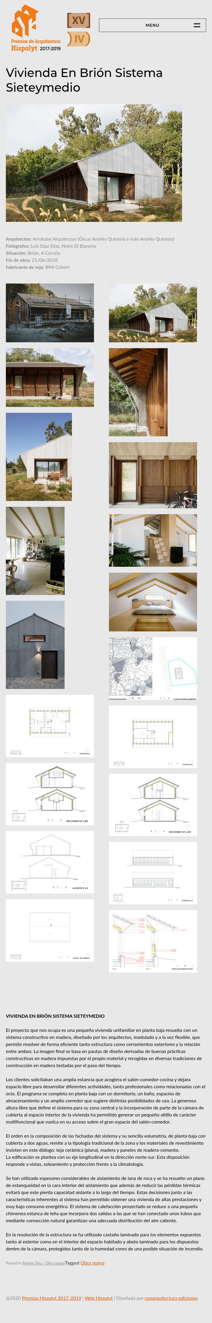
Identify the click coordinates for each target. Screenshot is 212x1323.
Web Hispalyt (99, 1298)
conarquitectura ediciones (171, 1298)
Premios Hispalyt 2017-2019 (51, 1298)
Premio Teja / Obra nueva (43, 1263)
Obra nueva (92, 1262)
